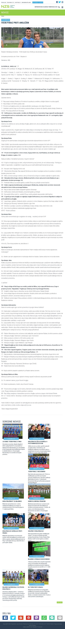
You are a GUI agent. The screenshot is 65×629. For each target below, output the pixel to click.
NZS (56, 7)
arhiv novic (59, 602)
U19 (8, 20)
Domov (2, 16)
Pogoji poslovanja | (58, 624)
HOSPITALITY (18, 2)
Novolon (40, 627)
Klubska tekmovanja (49, 7)
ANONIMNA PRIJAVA (26, 2)
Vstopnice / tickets (38, 2)
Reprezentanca (39, 7)
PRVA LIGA (3, 2)
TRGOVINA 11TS (10, 2)
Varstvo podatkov (32, 625)
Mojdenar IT (35, 627)
